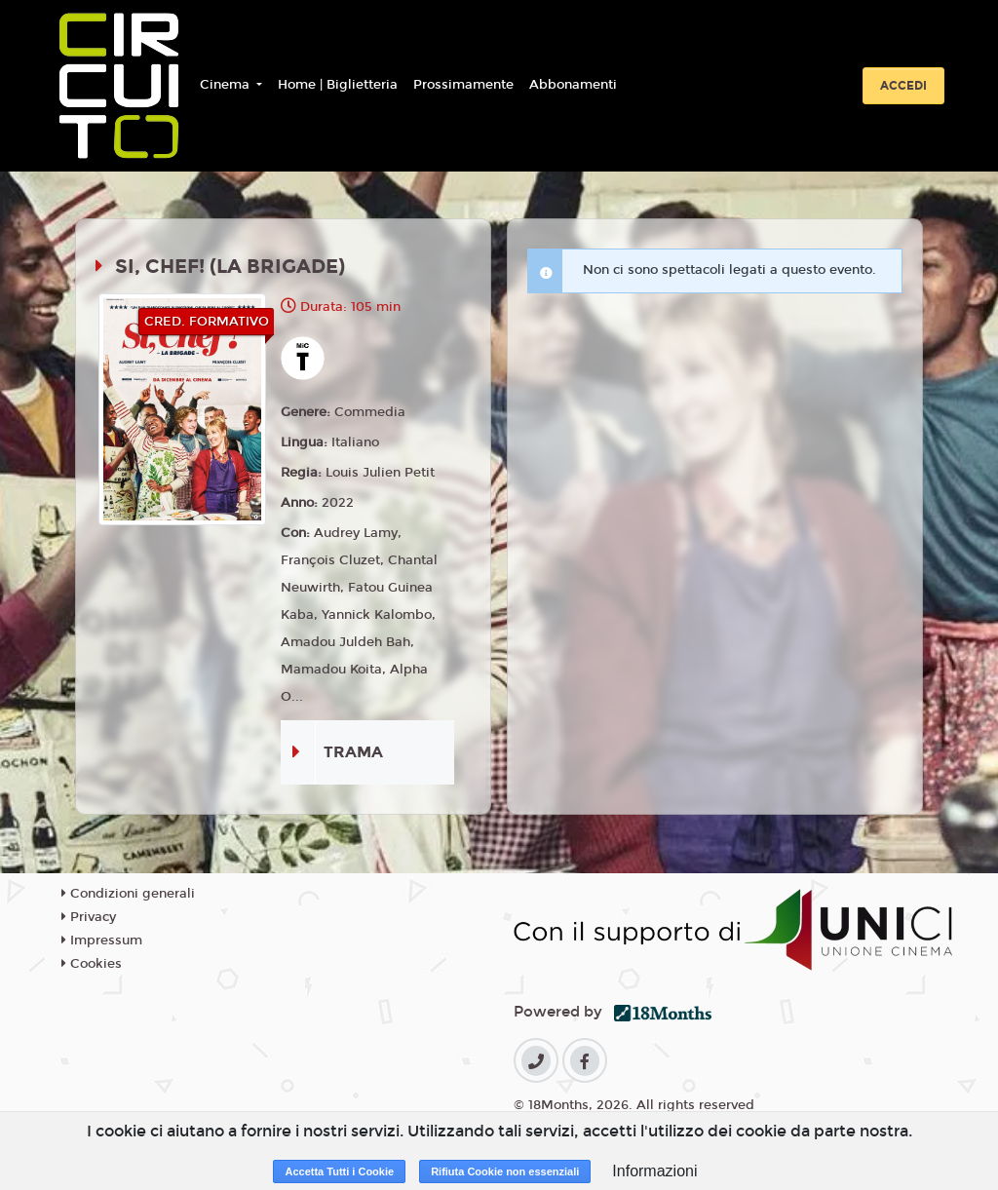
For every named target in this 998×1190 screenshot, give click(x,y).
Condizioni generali (128, 894)
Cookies (91, 964)
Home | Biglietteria (338, 85)
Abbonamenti (573, 85)
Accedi (903, 86)
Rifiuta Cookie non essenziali (505, 1171)
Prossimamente (463, 85)
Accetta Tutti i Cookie (339, 1171)
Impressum (101, 940)
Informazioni (654, 1171)
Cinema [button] (226, 85)
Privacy (88, 917)
